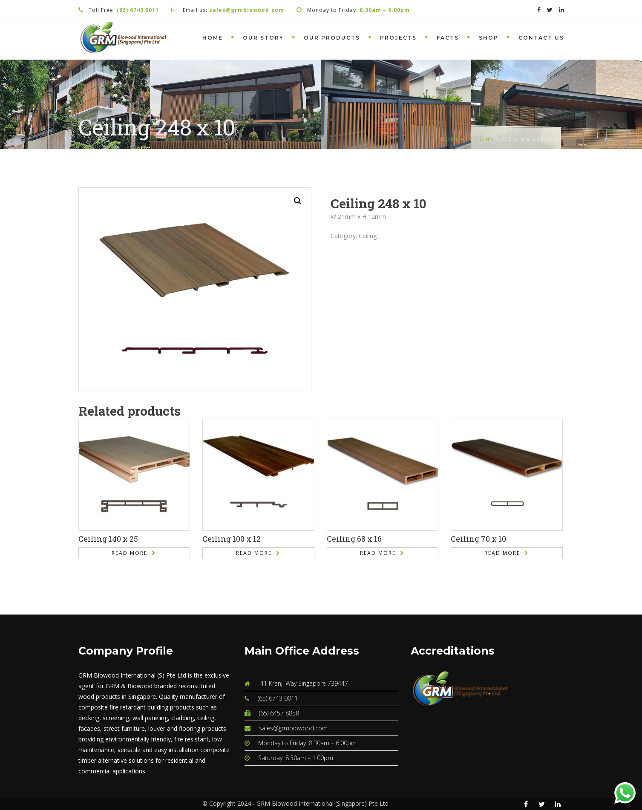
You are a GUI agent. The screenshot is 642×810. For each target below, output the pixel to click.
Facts (448, 37)
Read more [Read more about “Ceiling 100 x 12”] (254, 553)
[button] (297, 201)
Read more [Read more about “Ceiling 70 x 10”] (502, 553)
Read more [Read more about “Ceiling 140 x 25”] (129, 553)
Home (212, 37)
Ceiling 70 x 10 (478, 539)
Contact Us (541, 37)
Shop (488, 37)
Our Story (263, 37)
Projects (398, 37)
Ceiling (482, 139)
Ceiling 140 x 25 (108, 539)
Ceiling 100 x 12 (231, 539)
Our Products (332, 37)
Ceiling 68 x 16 (354, 539)
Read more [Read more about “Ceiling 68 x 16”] (378, 553)
